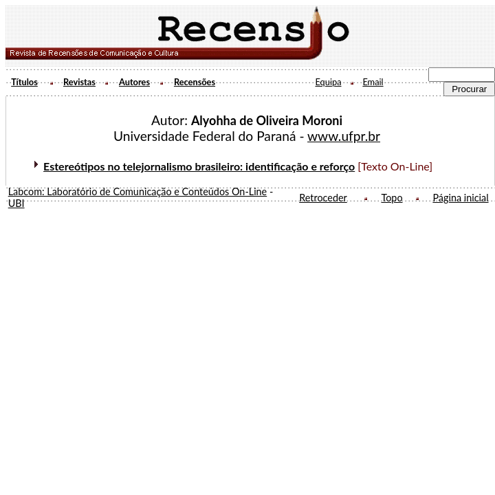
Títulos (24, 81)
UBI (16, 203)
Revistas (79, 81)
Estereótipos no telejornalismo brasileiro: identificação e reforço (199, 166)
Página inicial (460, 198)
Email (372, 81)
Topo (391, 198)
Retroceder (323, 198)
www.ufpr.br (343, 136)
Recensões (194, 81)
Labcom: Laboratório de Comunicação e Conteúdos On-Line (137, 191)
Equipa (328, 81)
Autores (134, 81)
